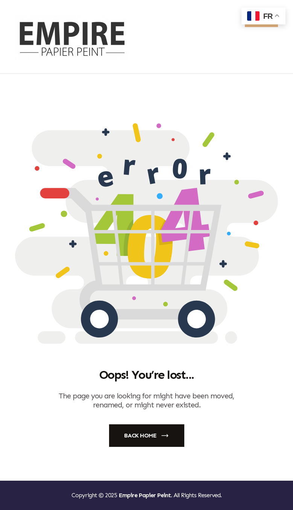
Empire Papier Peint (144, 495)
